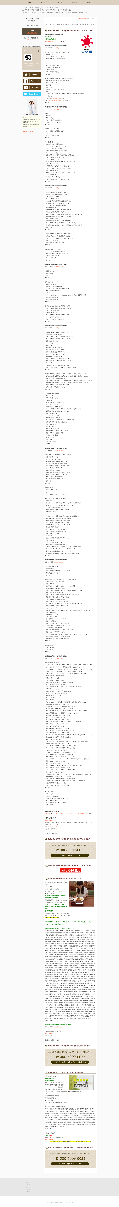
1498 (68, 813)
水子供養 (74, 2)
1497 (64, 813)
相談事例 (89, 2)
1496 (60, 813)
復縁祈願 (59, 2)
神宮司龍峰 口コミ (82, 18)
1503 (86, 813)
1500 (75, 813)
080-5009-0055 (32, 33)
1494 (53, 813)
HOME (30, 2)
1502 (82, 813)
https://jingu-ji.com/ (49, 820)
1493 (49, 813)
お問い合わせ (44, 2)
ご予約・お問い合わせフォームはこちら (32, 39)
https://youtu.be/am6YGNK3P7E (53, 41)
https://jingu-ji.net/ (58, 47)
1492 (46, 813)
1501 (79, 813)
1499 (71, 813)
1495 (57, 813)
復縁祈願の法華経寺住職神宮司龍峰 (58, 1202)
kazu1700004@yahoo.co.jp (55, 100)
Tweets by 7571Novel (27, 131)
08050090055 (56, 98)
